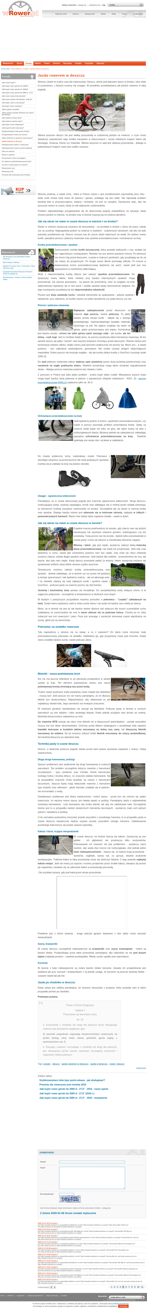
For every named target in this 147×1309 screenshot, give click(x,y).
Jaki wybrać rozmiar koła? (12, 118)
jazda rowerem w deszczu (75, 1064)
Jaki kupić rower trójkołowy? (13, 124)
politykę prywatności (121, 1304)
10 (138, 1287)
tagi (103, 5)
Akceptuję (123, 1306)
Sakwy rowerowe (69, 5)
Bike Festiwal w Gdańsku (11, 262)
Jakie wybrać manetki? (10, 109)
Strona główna (16, 69)
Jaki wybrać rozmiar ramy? (12, 121)
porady (46, 1064)
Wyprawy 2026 (61, 14)
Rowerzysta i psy (8, 168)
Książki (78, 63)
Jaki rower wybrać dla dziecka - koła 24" (17, 99)
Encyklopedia (138, 14)
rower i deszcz (117, 1064)
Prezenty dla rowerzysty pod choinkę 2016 (62, 1084)
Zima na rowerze (8, 151)
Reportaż (100, 63)
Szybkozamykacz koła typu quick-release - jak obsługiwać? (72, 1080)
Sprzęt (19, 63)
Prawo (47, 63)
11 (142, 1287)
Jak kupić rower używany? (12, 106)
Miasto (38, 63)
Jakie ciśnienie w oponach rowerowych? (17, 138)
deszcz (56, 1064)
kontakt (64, 1296)
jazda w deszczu (98, 1064)
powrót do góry (141, 1068)
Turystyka (89, 63)
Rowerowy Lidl (7, 171)
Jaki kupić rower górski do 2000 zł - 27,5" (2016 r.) (66, 1093)
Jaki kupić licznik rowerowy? (13, 128)
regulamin (20, 1296)
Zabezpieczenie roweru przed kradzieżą (17, 148)
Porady (29, 63)
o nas (2, 1296)
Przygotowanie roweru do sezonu (14, 134)
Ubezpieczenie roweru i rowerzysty (15, 145)
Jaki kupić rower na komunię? (13, 103)
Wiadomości (8, 63)
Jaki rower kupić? (8, 82)
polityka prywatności (35, 1296)
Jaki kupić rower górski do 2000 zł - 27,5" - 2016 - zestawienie (73, 1098)
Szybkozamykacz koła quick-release (15, 131)
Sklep (114, 14)
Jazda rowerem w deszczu (39, 69)
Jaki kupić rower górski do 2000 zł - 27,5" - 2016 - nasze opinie (73, 1089)
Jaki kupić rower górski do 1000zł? (15, 86)
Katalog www (90, 14)
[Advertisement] (73, 39)
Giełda (103, 14)
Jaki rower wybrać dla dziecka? (14, 96)
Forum (124, 14)
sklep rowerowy (52, 1296)
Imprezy (76, 14)
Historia (56, 63)
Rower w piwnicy (8, 155)
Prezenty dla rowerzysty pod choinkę (16, 175)
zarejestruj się (94, 5)
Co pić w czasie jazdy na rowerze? (15, 165)
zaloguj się (82, 5)
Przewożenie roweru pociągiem (14, 158)
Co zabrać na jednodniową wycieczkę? (16, 161)
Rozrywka (67, 63)
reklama (10, 1296)
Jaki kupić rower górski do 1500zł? (15, 89)
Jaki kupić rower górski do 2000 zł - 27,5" (17, 93)
